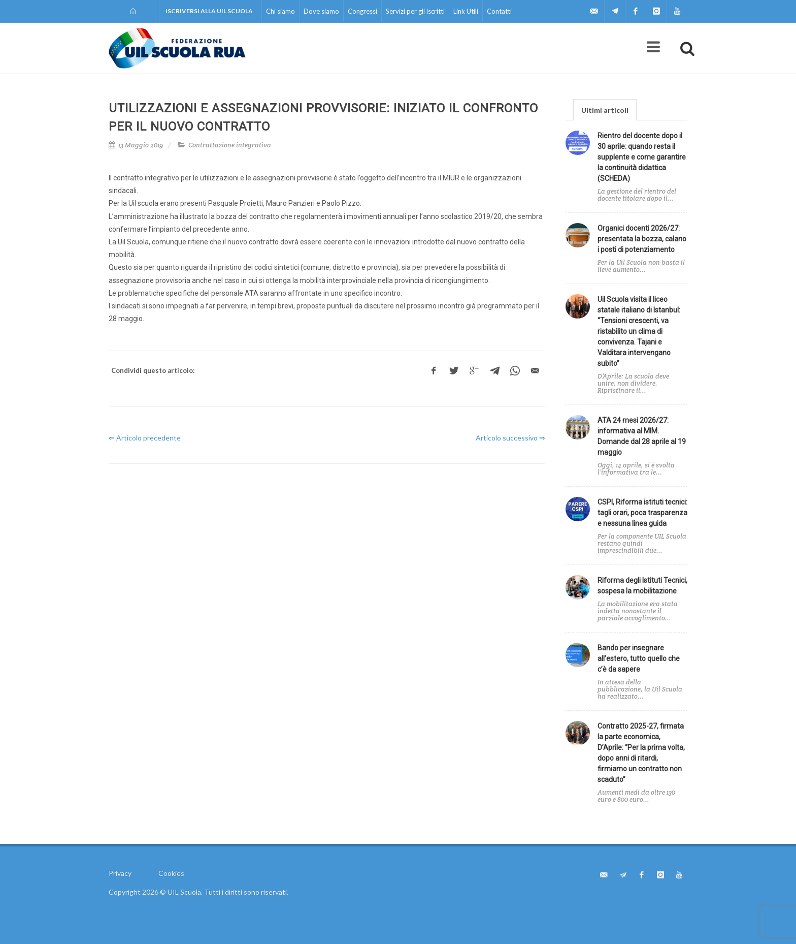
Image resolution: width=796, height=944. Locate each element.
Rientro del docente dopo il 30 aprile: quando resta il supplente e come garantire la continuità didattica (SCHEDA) (642, 157)
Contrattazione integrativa (229, 145)
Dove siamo (321, 11)
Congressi (362, 11)
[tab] (605, 109)
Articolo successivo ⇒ (510, 437)
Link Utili (465, 11)
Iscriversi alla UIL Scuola (209, 11)
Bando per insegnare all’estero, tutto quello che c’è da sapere (639, 658)
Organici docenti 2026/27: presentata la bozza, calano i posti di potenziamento (642, 239)
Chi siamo (280, 11)
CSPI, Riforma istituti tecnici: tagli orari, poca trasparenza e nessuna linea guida (642, 512)
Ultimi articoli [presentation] (604, 110)
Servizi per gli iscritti (415, 11)
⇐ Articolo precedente (145, 437)
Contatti (499, 11)
